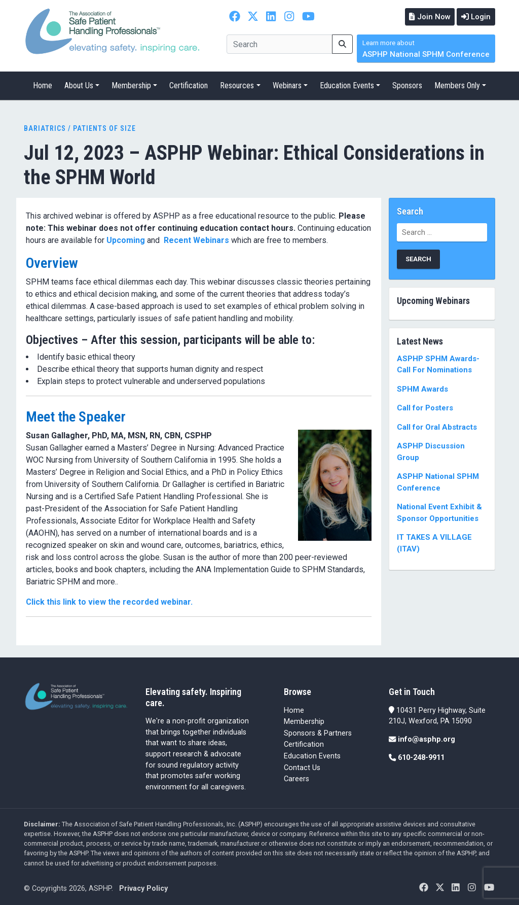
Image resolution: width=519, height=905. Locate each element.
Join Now (426, 16)
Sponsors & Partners (318, 732)
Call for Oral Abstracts (437, 426)
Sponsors (407, 85)
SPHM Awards (422, 388)
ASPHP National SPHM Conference (426, 48)
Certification (188, 85)
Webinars (287, 85)
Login (475, 16)
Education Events (347, 85)
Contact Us (302, 766)
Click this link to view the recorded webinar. (110, 601)
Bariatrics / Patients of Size (80, 128)
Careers (296, 778)
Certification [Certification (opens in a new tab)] (304, 744)
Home (42, 85)
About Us (78, 85)
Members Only (457, 85)
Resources (237, 85)
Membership (131, 85)
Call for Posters (425, 407)
